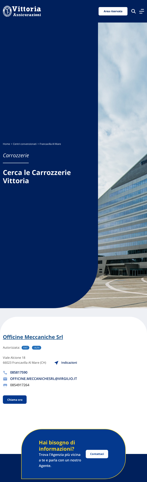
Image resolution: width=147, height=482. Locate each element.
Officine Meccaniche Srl (33, 337)
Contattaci (97, 454)
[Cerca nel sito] (133, 11)
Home (6, 144)
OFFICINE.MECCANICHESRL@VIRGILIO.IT (43, 378)
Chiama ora (14, 399)
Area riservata (113, 11)
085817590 (18, 372)
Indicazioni (66, 362)
